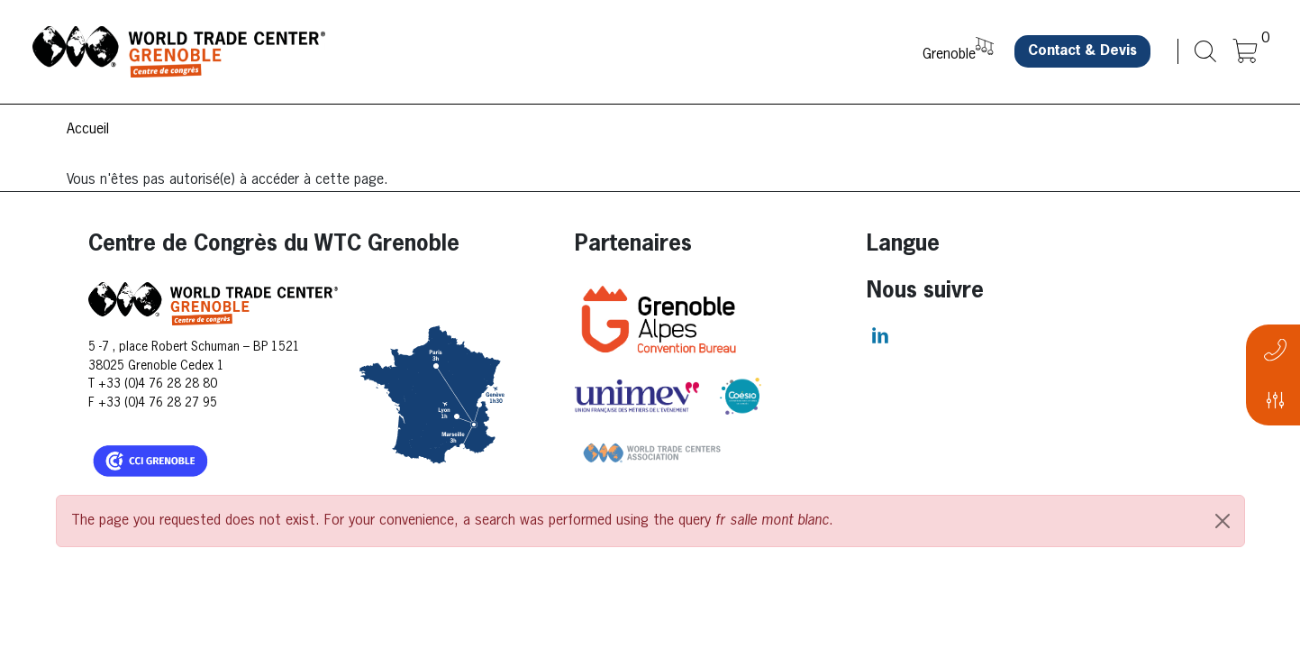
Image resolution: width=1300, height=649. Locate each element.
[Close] (1222, 521)
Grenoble (949, 55)
